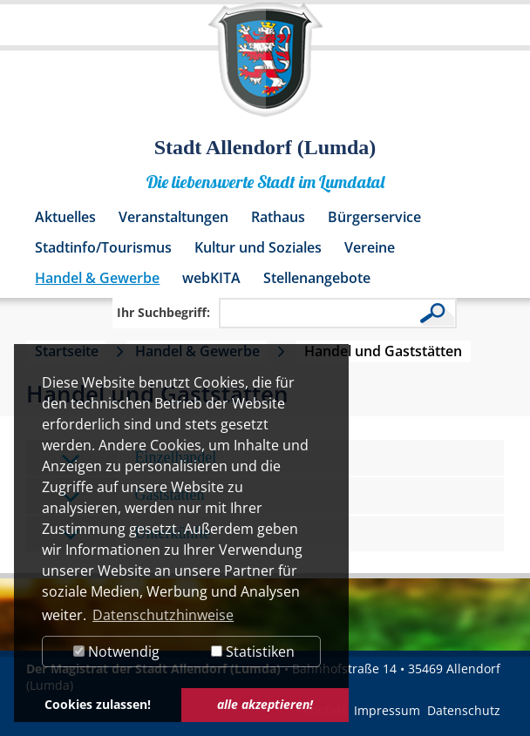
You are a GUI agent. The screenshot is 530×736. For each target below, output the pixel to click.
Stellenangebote (316, 277)
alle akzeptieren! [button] (265, 704)
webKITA (211, 277)
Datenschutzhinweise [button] (163, 615)
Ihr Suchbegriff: (163, 312)
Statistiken (253, 651)
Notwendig (116, 651)
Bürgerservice (374, 216)
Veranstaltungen (173, 216)
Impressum (387, 710)
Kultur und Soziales (258, 247)
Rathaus (278, 216)
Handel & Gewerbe (97, 277)
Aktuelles (65, 216)
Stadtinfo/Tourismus (103, 247)
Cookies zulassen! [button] (97, 704)
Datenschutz (463, 710)
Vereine (369, 247)
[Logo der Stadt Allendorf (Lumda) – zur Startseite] (265, 68)
